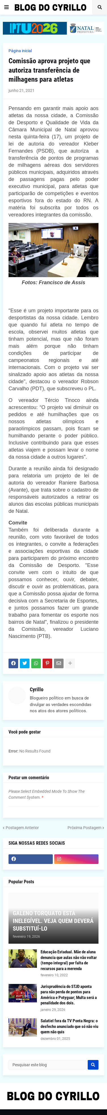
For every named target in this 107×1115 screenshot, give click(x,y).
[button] (6, 7)
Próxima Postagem (84, 827)
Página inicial (20, 51)
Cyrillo (36, 689)
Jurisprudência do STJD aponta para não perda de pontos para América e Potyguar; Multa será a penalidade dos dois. (69, 995)
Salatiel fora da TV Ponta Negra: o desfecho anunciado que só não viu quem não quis (69, 1026)
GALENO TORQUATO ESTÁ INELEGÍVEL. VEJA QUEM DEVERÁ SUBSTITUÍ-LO (53, 921)
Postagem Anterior (22, 827)
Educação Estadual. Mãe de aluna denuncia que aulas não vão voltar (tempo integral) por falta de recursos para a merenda (69, 960)
